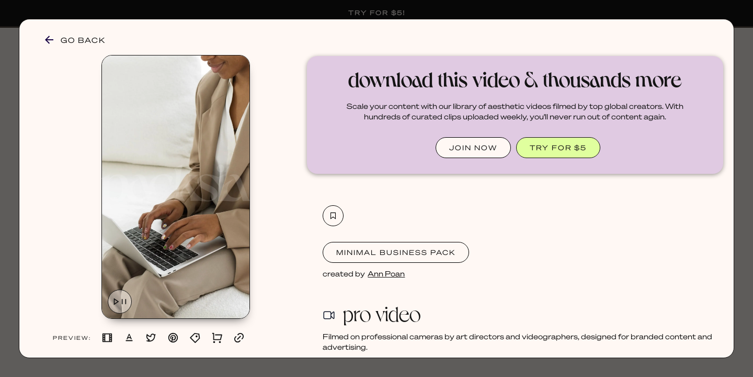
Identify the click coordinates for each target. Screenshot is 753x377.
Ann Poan (386, 273)
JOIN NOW (473, 147)
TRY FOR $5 (558, 147)
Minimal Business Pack (395, 252)
